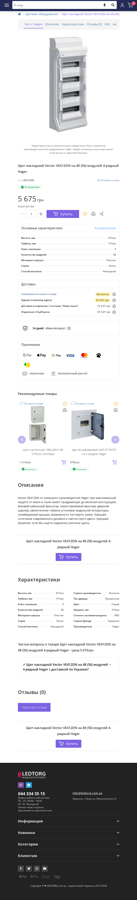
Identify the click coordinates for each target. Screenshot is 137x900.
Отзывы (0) (94, 24)
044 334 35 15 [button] (31, 793)
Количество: (26, 206)
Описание (52, 24)
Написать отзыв (34, 707)
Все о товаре (33, 24)
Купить (68, 556)
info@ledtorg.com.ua (87, 793)
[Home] (19, 14)
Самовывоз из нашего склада (38, 294)
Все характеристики (105, 227)
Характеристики (73, 24)
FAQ (107, 24)
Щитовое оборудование (41, 14)
